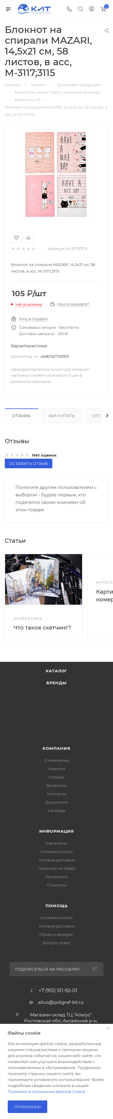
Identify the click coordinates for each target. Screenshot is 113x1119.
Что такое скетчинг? (42, 627)
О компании (56, 760)
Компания (56, 748)
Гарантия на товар (56, 868)
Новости (56, 768)
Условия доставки (57, 860)
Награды (56, 810)
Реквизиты (56, 876)
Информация (56, 831)
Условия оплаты (56, 851)
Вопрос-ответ (56, 942)
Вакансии (56, 785)
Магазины (56, 843)
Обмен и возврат (56, 934)
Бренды (56, 682)
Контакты (56, 793)
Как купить (62, 415)
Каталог (57, 670)
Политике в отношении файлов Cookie (46, 1091)
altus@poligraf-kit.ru (61, 1002)
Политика (57, 885)
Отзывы (21, 415)
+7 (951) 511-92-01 (58, 990)
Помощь (56, 905)
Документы (56, 802)
